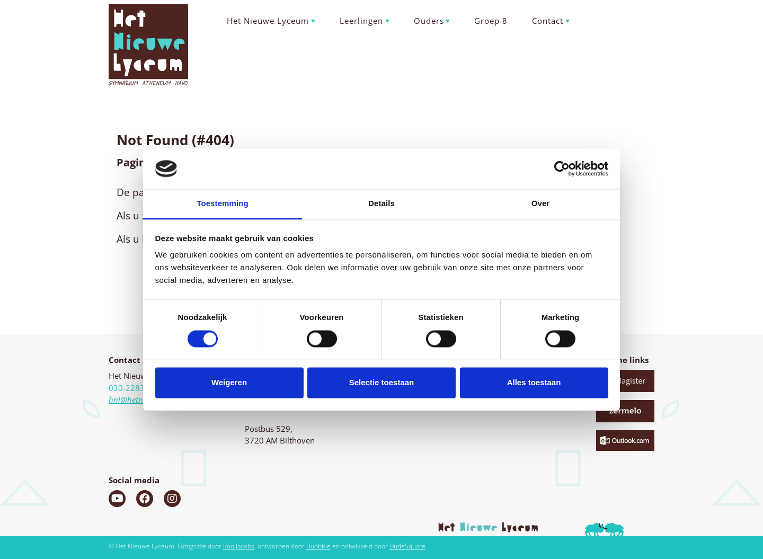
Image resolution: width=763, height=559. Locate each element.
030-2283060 (134, 388)
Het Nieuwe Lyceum (268, 20)
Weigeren (229, 382)
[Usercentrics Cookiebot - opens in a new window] (562, 168)
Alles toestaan (534, 382)
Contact (547, 20)
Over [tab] (540, 203)
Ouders (429, 20)
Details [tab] (381, 203)
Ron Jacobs (238, 546)
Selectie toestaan (381, 382)
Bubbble (318, 546)
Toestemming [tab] (223, 203)
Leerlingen (361, 20)
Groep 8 (491, 20)
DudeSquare (407, 546)
